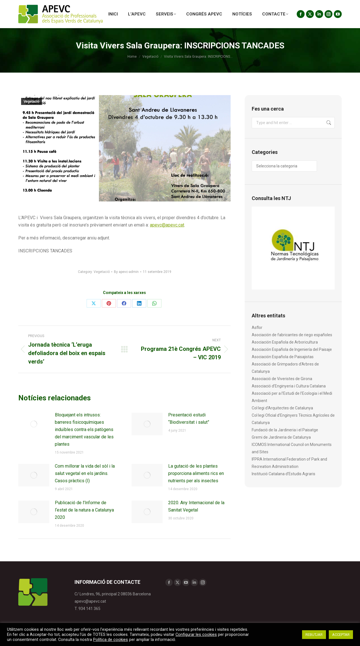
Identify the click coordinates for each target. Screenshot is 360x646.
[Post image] (33, 424)
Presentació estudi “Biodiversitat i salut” (188, 418)
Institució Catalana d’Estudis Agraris (283, 474)
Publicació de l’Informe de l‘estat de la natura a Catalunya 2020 (84, 510)
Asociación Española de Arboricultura (285, 342)
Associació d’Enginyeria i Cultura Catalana (289, 386)
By (126, 272)
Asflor (257, 327)
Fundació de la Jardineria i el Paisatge (285, 430)
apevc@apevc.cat (167, 225)
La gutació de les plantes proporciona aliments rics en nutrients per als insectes (196, 473)
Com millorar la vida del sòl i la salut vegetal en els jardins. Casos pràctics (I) (85, 473)
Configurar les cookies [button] (196, 634)
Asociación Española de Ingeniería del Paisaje (292, 349)
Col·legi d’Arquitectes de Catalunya (282, 408)
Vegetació (31, 102)
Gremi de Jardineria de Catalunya (281, 437)
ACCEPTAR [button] (341, 634)
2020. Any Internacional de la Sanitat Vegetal (196, 506)
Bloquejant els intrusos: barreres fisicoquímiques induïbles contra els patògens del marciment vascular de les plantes (84, 429)
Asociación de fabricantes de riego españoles (292, 335)
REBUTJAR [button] (314, 634)
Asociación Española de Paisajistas (283, 357)
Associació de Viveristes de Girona (282, 378)
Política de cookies (110, 639)
